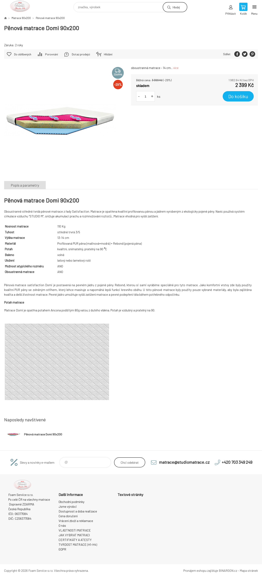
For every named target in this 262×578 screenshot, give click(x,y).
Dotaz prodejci (81, 54)
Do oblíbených (22, 54)
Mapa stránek (249, 570)
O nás (62, 525)
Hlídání (108, 54)
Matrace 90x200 (21, 18)
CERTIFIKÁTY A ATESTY (75, 540)
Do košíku (238, 96)
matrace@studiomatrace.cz (184, 462)
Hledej (176, 7)
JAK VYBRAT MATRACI (74, 535)
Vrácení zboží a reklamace (76, 521)
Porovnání (51, 54)
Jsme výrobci (68, 506)
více (176, 68)
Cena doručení (68, 516)
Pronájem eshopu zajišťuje (200, 570)
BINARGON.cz (228, 570)
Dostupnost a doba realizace (78, 511)
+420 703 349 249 (237, 462)
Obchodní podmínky (71, 502)
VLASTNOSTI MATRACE (75, 530)
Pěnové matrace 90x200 (50, 18)
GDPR (62, 549)
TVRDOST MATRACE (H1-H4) (78, 544)
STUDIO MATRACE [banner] (22, 6)
